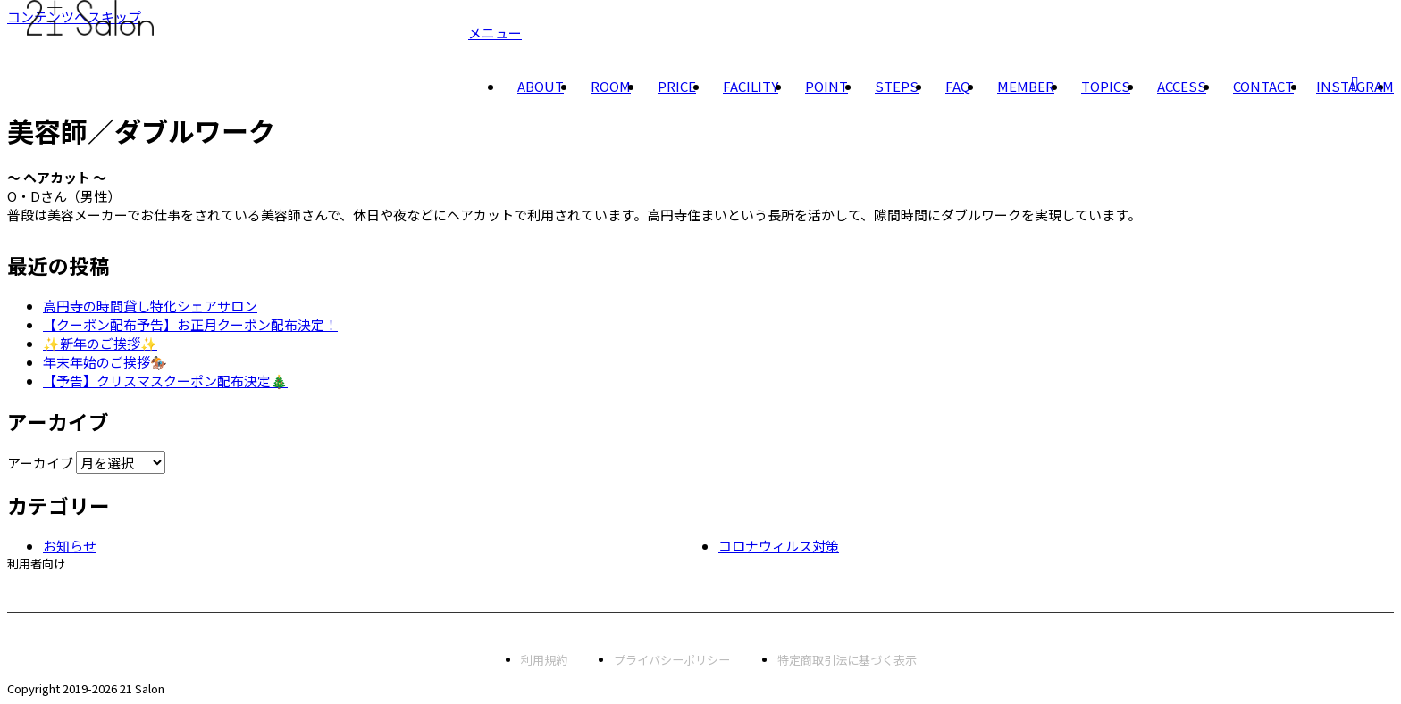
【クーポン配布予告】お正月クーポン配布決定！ (190, 324)
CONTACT (1263, 86)
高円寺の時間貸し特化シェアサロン (150, 305)
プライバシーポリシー (672, 659)
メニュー (495, 32)
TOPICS (1105, 86)
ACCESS (1181, 86)
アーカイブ (40, 462)
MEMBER (1025, 86)
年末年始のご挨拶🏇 (105, 361)
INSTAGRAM (1355, 86)
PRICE (677, 86)
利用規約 (544, 659)
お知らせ (69, 545)
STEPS (897, 86)
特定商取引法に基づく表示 (847, 659)
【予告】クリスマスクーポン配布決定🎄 (165, 380)
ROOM (611, 86)
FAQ (957, 86)
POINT (826, 86)
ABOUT (540, 86)
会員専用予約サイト (59, 592)
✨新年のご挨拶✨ (100, 343)
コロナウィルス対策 (778, 545)
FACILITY (750, 86)
